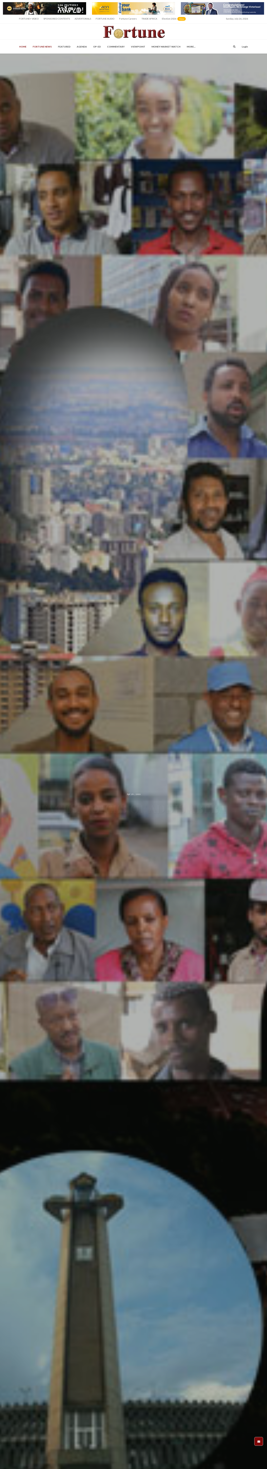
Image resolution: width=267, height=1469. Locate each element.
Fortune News (42, 46)
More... (191, 46)
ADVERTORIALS (83, 18)
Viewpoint (138, 46)
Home (22, 46)
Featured (64, 46)
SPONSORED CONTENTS (56, 18)
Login (245, 46)
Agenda (82, 46)
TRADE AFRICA (149, 18)
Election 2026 (174, 20)
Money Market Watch (166, 46)
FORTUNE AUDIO (105, 18)
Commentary (116, 46)
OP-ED (97, 46)
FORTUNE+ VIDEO (29, 18)
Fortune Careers (128, 18)
